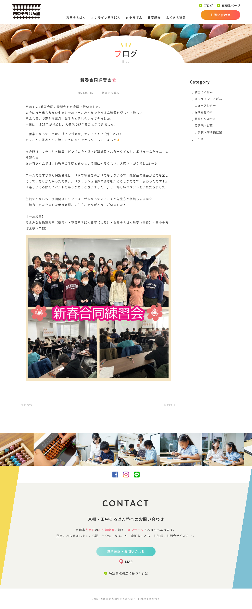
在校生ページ (231, 5)
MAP (129, 561)
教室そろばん (76, 17)
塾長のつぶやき (205, 119)
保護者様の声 (204, 112)
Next (168, 404)
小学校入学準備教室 (208, 132)
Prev (28, 404)
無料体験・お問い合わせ (126, 551)
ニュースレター (205, 105)
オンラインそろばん (106, 17)
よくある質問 (176, 17)
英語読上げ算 (204, 125)
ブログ (208, 5)
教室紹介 (154, 17)
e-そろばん (134, 17)
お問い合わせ (220, 15)
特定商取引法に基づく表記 (128, 573)
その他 (199, 139)
